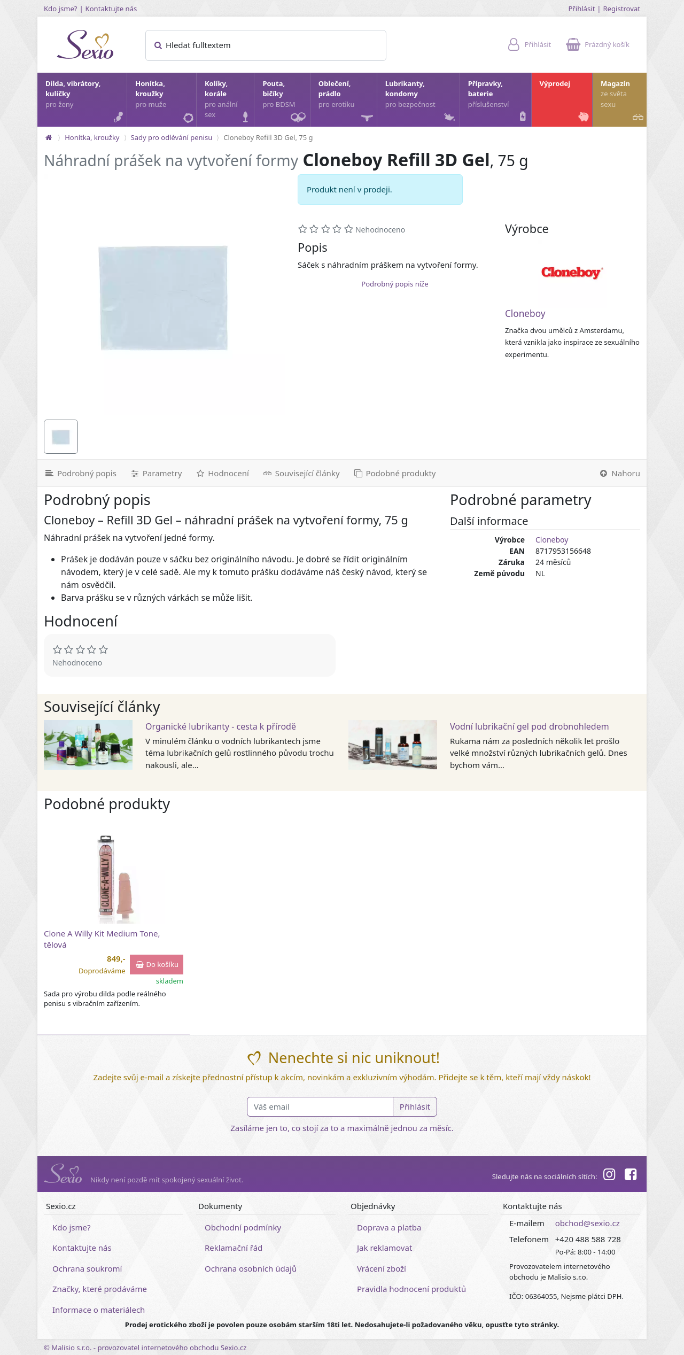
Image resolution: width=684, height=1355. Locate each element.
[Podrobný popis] (80, 473)
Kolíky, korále (229, 102)
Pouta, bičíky (285, 103)
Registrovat (621, 8)
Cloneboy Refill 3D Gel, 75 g (268, 137)
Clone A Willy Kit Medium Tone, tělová (102, 939)
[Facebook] (630, 1176)
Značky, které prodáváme (99, 1288)
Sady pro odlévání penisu (172, 137)
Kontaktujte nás (111, 8)
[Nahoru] (619, 473)
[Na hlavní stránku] (48, 137)
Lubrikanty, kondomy (421, 102)
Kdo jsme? (60, 8)
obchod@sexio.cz (587, 1223)
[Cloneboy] (572, 274)
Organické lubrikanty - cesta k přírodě (220, 726)
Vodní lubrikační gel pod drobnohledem (529, 726)
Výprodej (566, 102)
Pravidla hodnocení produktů (411, 1288)
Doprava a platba (389, 1227)
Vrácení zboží (381, 1268)
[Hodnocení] (221, 473)
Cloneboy (525, 313)
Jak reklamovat (384, 1247)
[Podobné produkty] (394, 473)
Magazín (623, 102)
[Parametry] (155, 473)
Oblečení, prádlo (347, 103)
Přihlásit (581, 8)
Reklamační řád (233, 1247)
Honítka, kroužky (165, 102)
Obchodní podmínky (243, 1227)
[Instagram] (608, 1176)
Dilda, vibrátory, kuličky (85, 102)
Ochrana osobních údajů (251, 1268)
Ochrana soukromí (87, 1268)
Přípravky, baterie (499, 102)
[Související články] (300, 473)
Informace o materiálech (98, 1309)
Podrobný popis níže (394, 284)
